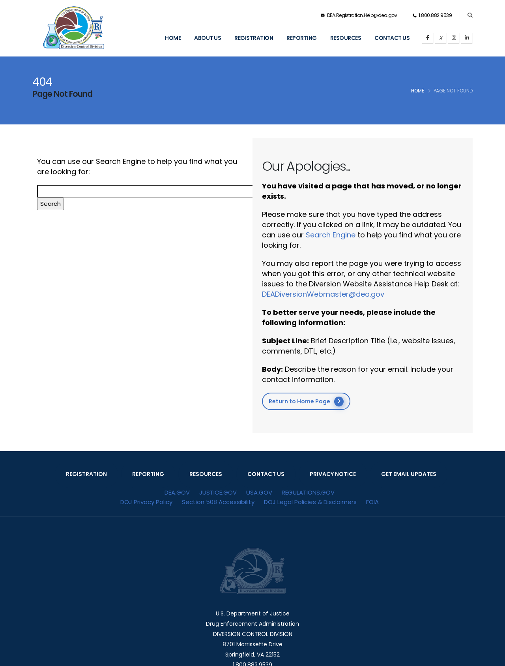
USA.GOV (259, 492)
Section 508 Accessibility (218, 502)
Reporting (301, 38)
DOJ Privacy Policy (146, 502)
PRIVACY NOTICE (333, 474)
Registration (253, 38)
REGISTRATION (86, 474)
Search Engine (330, 235)
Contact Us (392, 38)
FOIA (372, 502)
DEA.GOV (177, 492)
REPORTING (148, 474)
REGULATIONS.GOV (308, 492)
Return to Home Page (306, 401)
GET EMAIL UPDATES (408, 474)
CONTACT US (265, 474)
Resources (345, 38)
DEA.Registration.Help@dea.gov (359, 15)
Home (173, 38)
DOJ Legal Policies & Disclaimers (310, 502)
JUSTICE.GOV (218, 492)
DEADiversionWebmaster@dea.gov (323, 294)
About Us (207, 38)
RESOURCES (205, 474)
